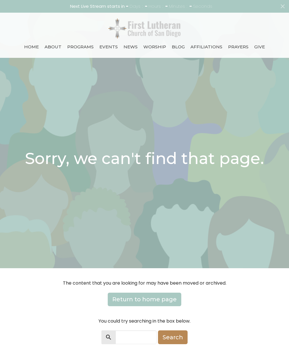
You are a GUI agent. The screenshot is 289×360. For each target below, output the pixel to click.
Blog (178, 46)
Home (31, 46)
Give (259, 46)
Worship (154, 46)
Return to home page (144, 299)
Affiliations (206, 46)
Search (173, 337)
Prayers (238, 46)
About (53, 46)
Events (108, 46)
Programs (80, 46)
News (131, 46)
